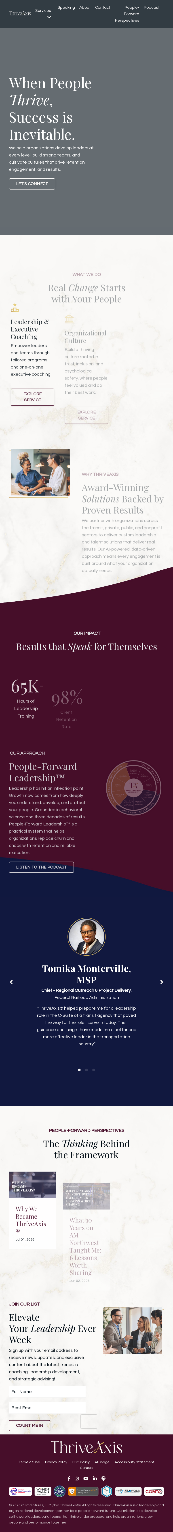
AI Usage (102, 1462)
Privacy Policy (56, 1462)
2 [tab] (86, 1070)
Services (43, 13)
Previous (11, 982)
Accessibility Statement (134, 1462)
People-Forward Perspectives (127, 14)
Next (162, 982)
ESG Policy (81, 1462)
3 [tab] (93, 1070)
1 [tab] (79, 1070)
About (85, 7)
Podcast (152, 7)
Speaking (66, 7)
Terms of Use (29, 1462)
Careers (86, 1467)
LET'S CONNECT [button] (32, 184)
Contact (102, 7)
